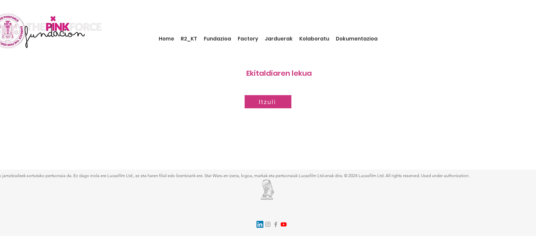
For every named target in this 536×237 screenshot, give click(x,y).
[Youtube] (283, 224)
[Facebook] (275, 224)
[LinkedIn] (259, 224)
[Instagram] (267, 224)
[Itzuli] (268, 101)
